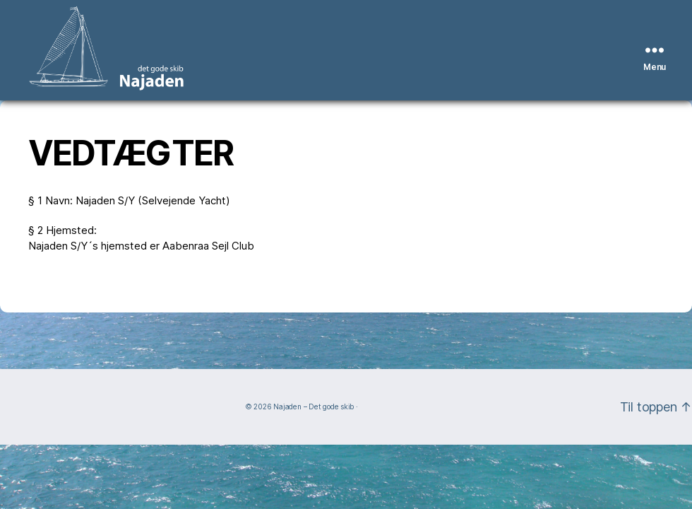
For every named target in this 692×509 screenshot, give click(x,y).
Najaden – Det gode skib (313, 406)
